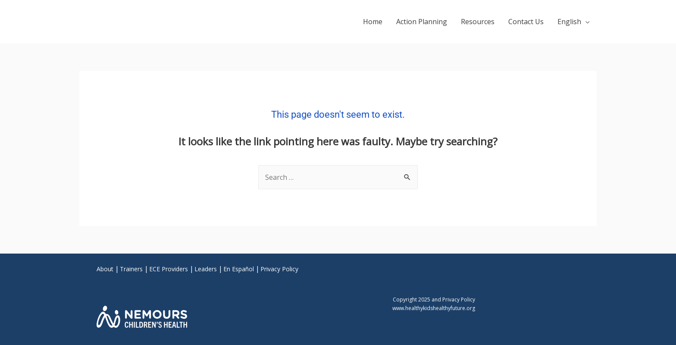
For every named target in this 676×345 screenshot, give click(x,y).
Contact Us (526, 21)
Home (372, 21)
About (105, 269)
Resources (477, 21)
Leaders (205, 269)
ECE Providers (168, 269)
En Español (238, 269)
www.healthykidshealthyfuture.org (433, 308)
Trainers (131, 269)
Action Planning (421, 21)
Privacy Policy (279, 269)
